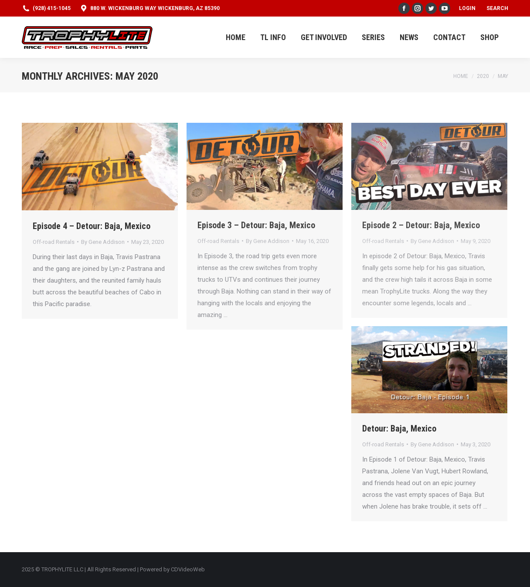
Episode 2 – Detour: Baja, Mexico (421, 225)
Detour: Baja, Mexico (399, 428)
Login (467, 8)
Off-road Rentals (54, 242)
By (103, 242)
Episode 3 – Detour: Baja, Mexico (256, 225)
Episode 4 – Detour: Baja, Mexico (91, 226)
